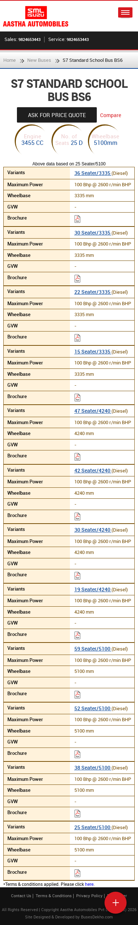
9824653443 (29, 39)
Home (9, 60)
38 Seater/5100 (93, 767)
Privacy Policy (89, 895)
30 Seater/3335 (93, 232)
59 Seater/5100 (93, 648)
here (89, 884)
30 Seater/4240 (93, 529)
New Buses (39, 60)
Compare (110, 115)
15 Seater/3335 (93, 351)
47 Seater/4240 (93, 410)
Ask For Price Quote (57, 115)
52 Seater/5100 (93, 708)
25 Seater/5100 (93, 827)
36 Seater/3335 (93, 172)
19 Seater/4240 (93, 589)
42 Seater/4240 (93, 470)
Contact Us (21, 895)
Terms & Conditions (54, 895)
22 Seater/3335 (93, 291)
